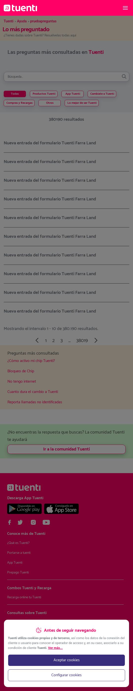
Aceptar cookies (67, 660)
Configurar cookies (66, 675)
